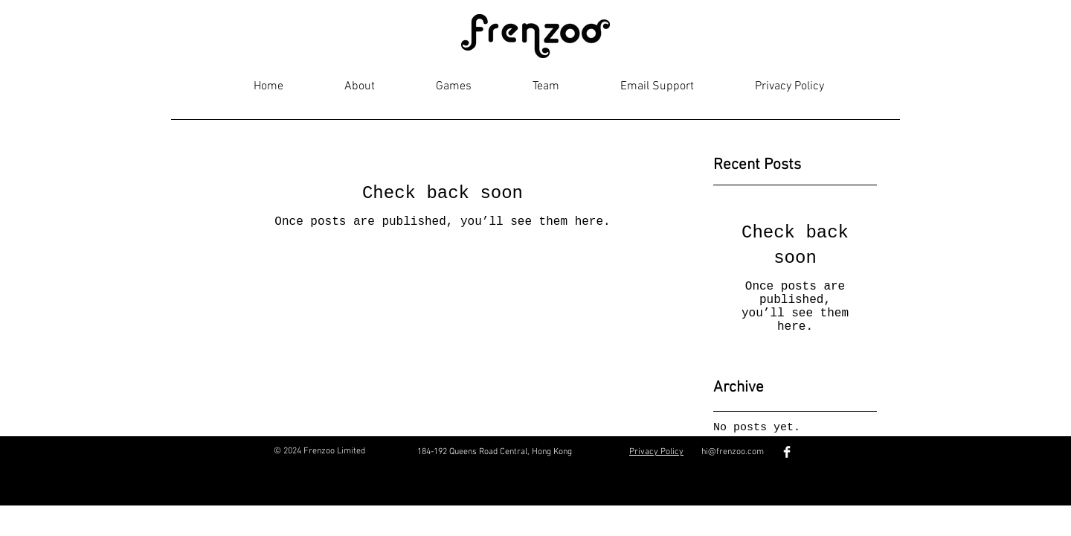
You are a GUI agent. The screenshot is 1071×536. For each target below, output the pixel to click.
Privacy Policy (656, 452)
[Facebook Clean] (787, 452)
